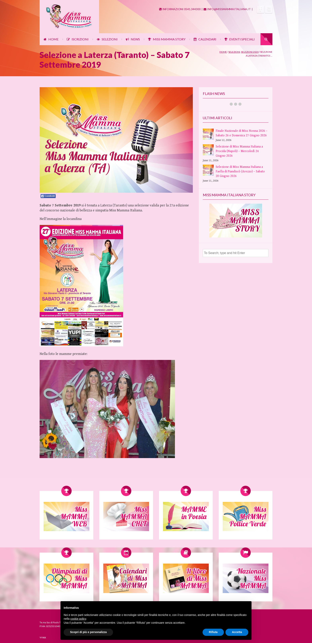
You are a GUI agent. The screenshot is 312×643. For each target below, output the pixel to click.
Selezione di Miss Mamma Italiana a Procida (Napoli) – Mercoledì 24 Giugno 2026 (239, 151)
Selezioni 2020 (249, 51)
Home (223, 51)
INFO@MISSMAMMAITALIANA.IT (227, 9)
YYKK (43, 637)
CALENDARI (205, 39)
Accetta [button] (237, 632)
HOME (51, 39)
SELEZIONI (107, 39)
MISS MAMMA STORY (166, 39)
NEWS (133, 39)
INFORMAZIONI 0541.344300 (180, 9)
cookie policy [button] (78, 618)
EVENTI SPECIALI (239, 39)
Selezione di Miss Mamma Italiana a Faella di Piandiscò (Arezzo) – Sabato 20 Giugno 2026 (240, 171)
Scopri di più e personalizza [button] (88, 632)
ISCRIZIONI (78, 39)
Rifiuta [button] (213, 632)
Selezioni (234, 51)
